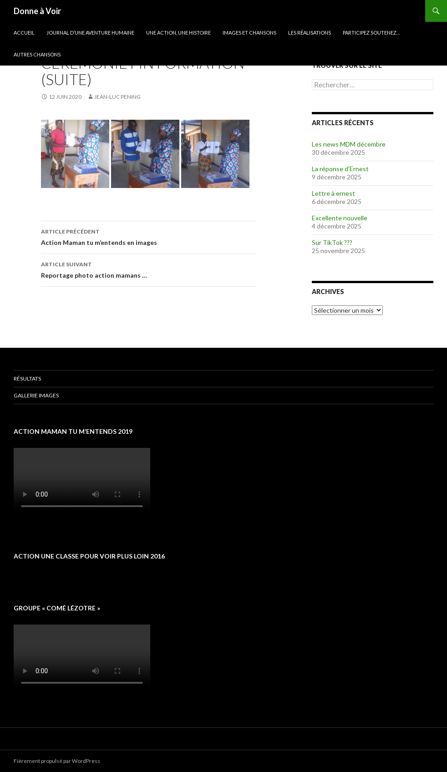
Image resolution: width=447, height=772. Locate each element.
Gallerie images (36, 395)
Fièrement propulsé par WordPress (57, 760)
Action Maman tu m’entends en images (149, 236)
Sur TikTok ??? (332, 242)
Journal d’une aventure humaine (90, 33)
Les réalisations (309, 33)
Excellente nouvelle (339, 218)
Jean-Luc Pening (117, 96)
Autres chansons (37, 54)
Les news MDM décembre (349, 144)
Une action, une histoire (178, 33)
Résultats (27, 378)
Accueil (24, 33)
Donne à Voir (37, 11)
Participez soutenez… (371, 33)
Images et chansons (249, 33)
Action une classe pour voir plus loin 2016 (89, 556)
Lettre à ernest (333, 193)
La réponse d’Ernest (340, 169)
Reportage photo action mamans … (149, 269)
